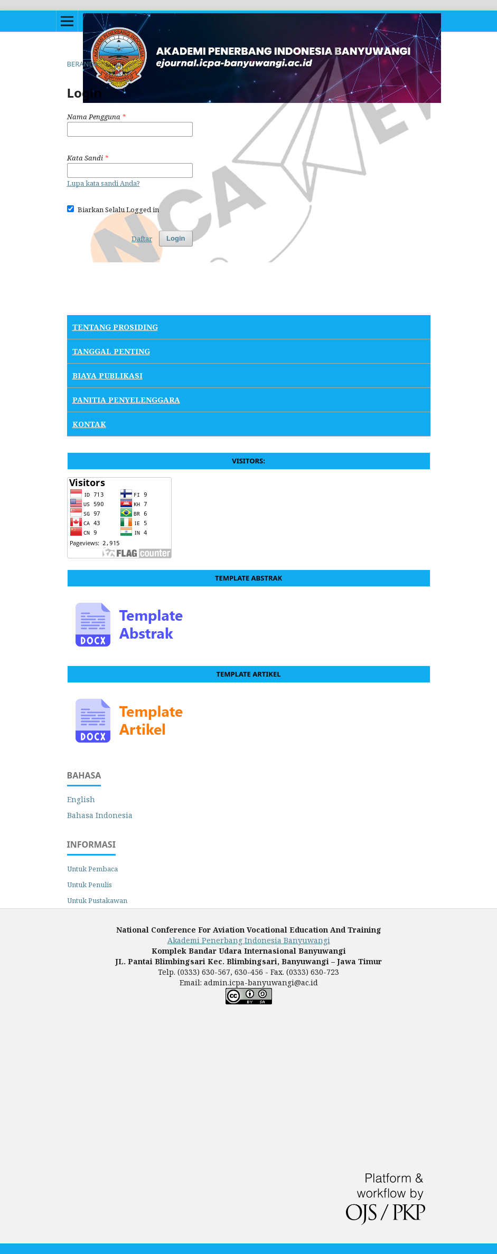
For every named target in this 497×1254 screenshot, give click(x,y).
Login (175, 238)
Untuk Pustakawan (97, 900)
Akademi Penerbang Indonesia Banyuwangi (248, 940)
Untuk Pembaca (92, 868)
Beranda (83, 64)
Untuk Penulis (89, 884)
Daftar (142, 238)
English (81, 799)
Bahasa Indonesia (100, 815)
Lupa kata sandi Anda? (103, 183)
